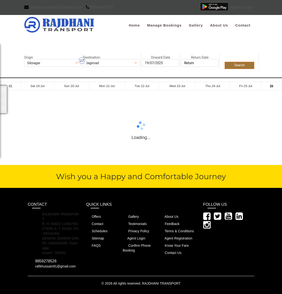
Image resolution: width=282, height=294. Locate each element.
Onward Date (160, 57)
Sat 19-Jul (37, 86)
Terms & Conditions (176, 231)
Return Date (199, 57)
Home (134, 25)
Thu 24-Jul (212, 86)
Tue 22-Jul (141, 86)
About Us (219, 25)
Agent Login (241, 7)
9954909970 (99, 7)
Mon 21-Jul (106, 86)
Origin (28, 57)
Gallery (196, 25)
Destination (91, 57)
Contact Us (170, 253)
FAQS (93, 245)
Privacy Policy (136, 231)
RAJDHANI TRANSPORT (161, 283)
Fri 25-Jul (245, 86)
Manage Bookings (164, 25)
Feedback (169, 224)
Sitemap (95, 238)
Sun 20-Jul (71, 86)
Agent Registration (175, 238)
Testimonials (135, 224)
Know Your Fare (174, 245)
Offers (93, 216)
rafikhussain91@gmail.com (53, 7)
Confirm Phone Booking (137, 247)
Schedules (96, 231)
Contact (242, 25)
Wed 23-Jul (177, 86)
